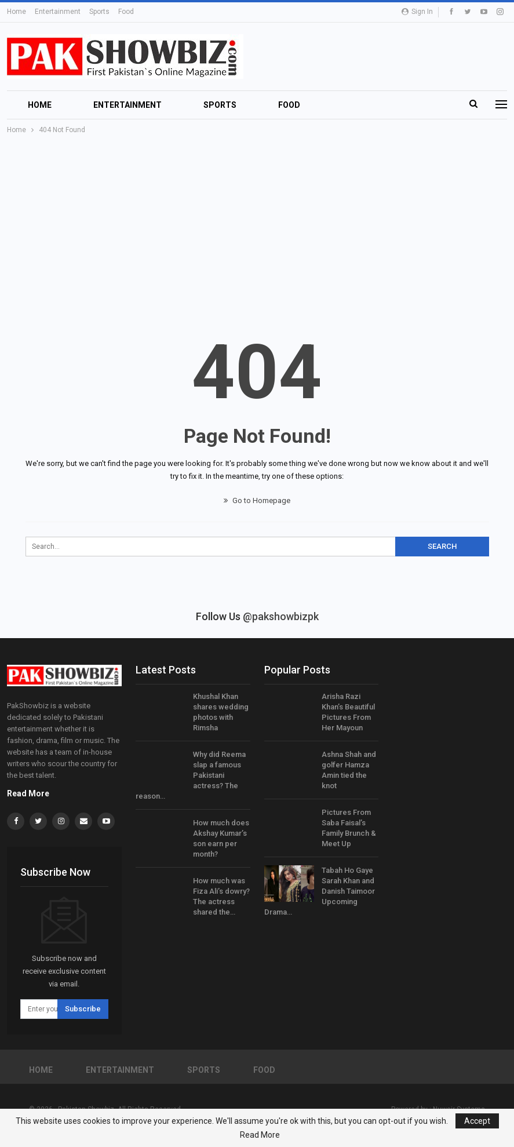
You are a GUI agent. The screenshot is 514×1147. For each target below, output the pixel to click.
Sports (99, 12)
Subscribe (83, 1008)
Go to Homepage (257, 500)
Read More (28, 793)
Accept (477, 1121)
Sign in (417, 12)
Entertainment (58, 12)
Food (126, 12)
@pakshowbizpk (281, 616)
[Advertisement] (257, 223)
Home (16, 12)
